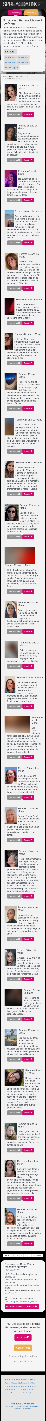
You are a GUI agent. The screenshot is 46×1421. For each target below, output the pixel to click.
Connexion (31, 13)
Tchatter (28, 114)
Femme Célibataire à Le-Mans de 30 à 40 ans (20, 1383)
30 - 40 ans (23, 57)
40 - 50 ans (10, 62)
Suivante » (37, 1255)
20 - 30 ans (10, 57)
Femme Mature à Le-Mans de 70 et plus (18, 1393)
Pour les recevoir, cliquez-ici (22, 1306)
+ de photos (14, 114)
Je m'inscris (15, 13)
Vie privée (9, 1406)
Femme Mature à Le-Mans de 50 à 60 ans (19, 1389)
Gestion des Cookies (23, 1406)
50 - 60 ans (23, 62)
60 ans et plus (11, 68)
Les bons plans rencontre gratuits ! (22, 1301)
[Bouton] (42, 3)
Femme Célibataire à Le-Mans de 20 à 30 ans (20, 1379)
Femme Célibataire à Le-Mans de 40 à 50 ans (20, 1386)
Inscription (23, 1337)
